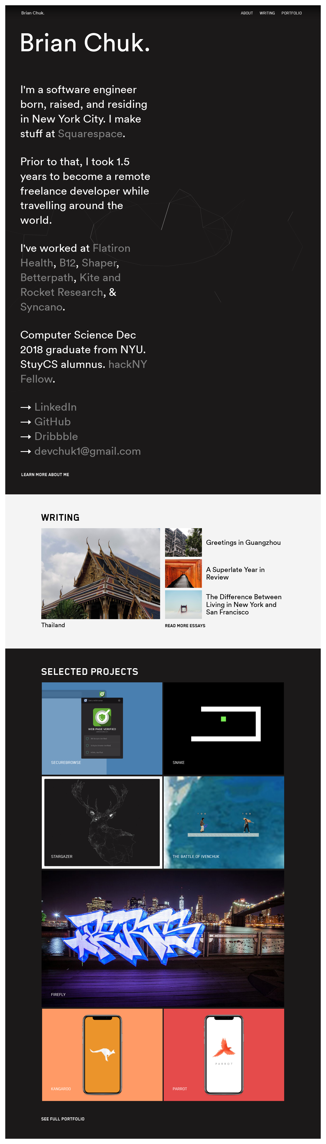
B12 (67, 262)
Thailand (53, 625)
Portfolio (292, 13)
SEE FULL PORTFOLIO (63, 1119)
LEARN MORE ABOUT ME (45, 474)
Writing (267, 13)
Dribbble (56, 436)
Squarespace (90, 133)
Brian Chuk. (32, 13)
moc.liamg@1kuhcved (87, 451)
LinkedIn (55, 407)
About (247, 13)
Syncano (41, 306)
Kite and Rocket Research (70, 284)
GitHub (52, 421)
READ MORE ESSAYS (185, 625)
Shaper (99, 262)
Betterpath (46, 277)
